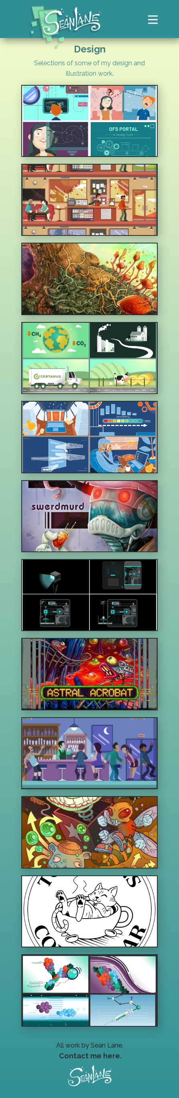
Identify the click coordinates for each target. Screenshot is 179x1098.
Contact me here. (89, 1056)
